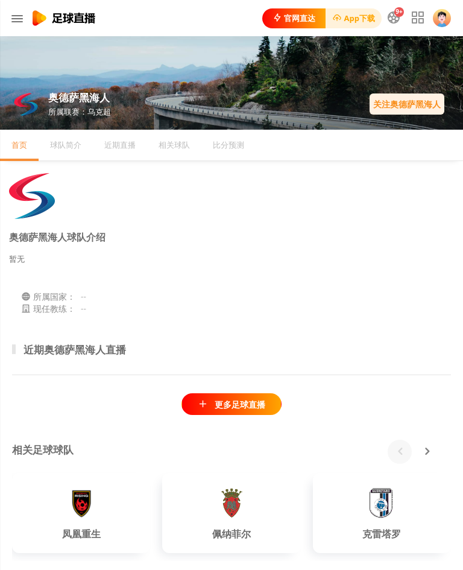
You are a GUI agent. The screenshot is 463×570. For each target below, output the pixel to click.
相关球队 (174, 144)
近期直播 (120, 144)
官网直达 (293, 18)
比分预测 (228, 144)
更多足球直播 (231, 404)
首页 (19, 144)
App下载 (353, 18)
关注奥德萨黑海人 (407, 104)
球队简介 (65, 144)
